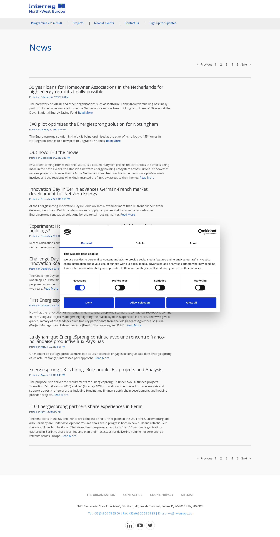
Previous (204, 64)
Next (246, 64)
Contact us (132, 23)
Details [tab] (140, 243)
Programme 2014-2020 (46, 23)
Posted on (49, 97)
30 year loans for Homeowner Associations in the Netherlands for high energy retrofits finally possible (96, 89)
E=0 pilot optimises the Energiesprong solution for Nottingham (93, 124)
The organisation (101, 495)
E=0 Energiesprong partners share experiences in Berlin (85, 406)
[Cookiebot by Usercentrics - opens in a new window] (200, 232)
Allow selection (140, 302)
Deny (88, 302)
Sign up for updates (163, 23)
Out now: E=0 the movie (53, 152)
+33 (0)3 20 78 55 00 (106, 513)
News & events (104, 23)
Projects (77, 23)
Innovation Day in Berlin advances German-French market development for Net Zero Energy (88, 191)
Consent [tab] (86, 243)
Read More (85, 113)
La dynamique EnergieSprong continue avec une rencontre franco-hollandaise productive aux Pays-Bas (97, 339)
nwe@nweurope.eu (179, 513)
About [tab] (194, 243)
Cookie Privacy (161, 495)
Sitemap (187, 495)
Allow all (191, 302)
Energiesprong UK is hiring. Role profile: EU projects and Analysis (95, 369)
